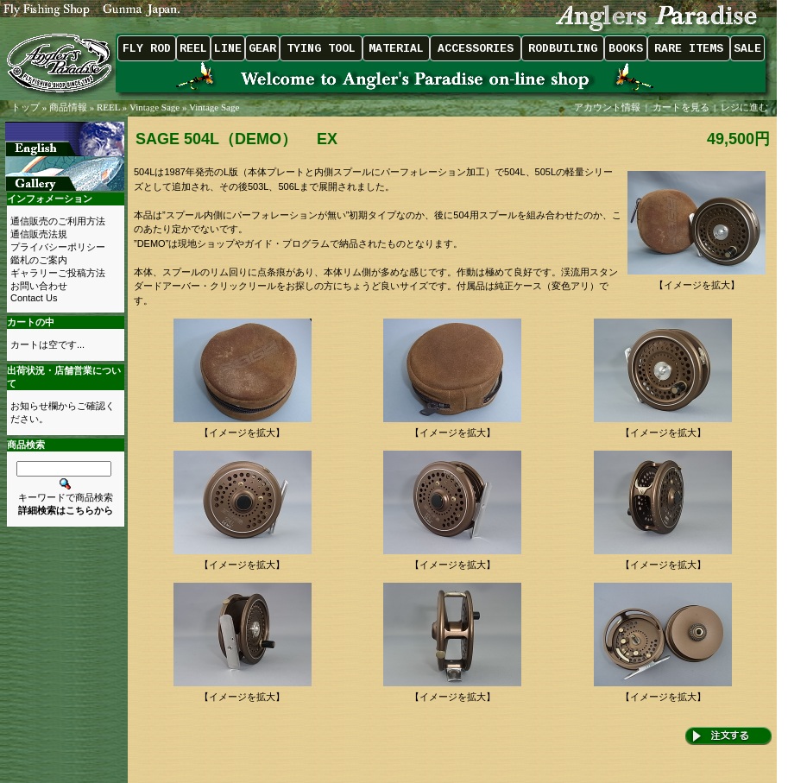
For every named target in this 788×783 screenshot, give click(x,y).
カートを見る (680, 107)
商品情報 (68, 107)
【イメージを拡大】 (696, 280)
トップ (25, 107)
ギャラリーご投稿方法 (57, 273)
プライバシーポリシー (57, 247)
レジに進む (746, 107)
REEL (108, 107)
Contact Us (33, 298)
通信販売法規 (38, 234)
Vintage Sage (154, 107)
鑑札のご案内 (38, 260)
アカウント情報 (607, 107)
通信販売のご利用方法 (57, 221)
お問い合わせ (38, 286)
